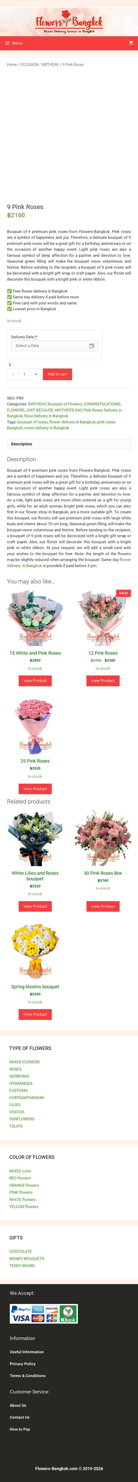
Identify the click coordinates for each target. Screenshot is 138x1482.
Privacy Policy (23, 1363)
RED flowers (20, 1178)
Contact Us (20, 1417)
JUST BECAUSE (39, 410)
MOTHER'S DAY (68, 410)
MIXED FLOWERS (24, 1062)
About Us (18, 1405)
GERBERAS (19, 1076)
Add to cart (57, 374)
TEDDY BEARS (21, 1265)
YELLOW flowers (23, 1206)
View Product (35, 680)
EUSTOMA (18, 1090)
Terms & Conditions (28, 1375)
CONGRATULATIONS (102, 404)
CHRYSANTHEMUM (26, 1097)
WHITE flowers (22, 1199)
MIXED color (20, 1171)
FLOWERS (15, 410)
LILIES (15, 1104)
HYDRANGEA (20, 1083)
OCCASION (29, 64)
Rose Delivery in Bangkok (46, 416)
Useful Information (27, 1352)
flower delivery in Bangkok (72, 422)
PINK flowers (21, 1192)
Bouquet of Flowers (65, 404)
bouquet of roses (32, 422)
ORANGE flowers (24, 1185)
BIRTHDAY (50, 64)
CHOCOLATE (20, 1251)
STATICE (16, 1112)
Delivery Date (24, 337)
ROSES (15, 1069)
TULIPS (15, 1126)
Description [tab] (21, 444)
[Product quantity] (24, 374)
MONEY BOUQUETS (26, 1258)
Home (12, 64)
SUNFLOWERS (21, 1119)
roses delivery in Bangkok (46, 427)
